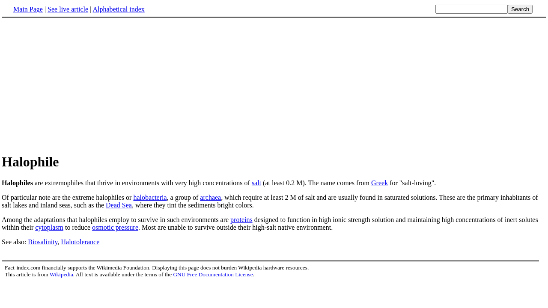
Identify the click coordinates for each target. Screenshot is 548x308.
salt (256, 183)
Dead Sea (119, 205)
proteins (241, 219)
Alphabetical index (118, 9)
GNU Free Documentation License (213, 274)
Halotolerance (80, 242)
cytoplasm (49, 227)
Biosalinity (42, 242)
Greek (379, 183)
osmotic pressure (115, 227)
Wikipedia (61, 274)
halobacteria (150, 197)
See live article (68, 9)
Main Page (28, 9)
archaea (210, 197)
